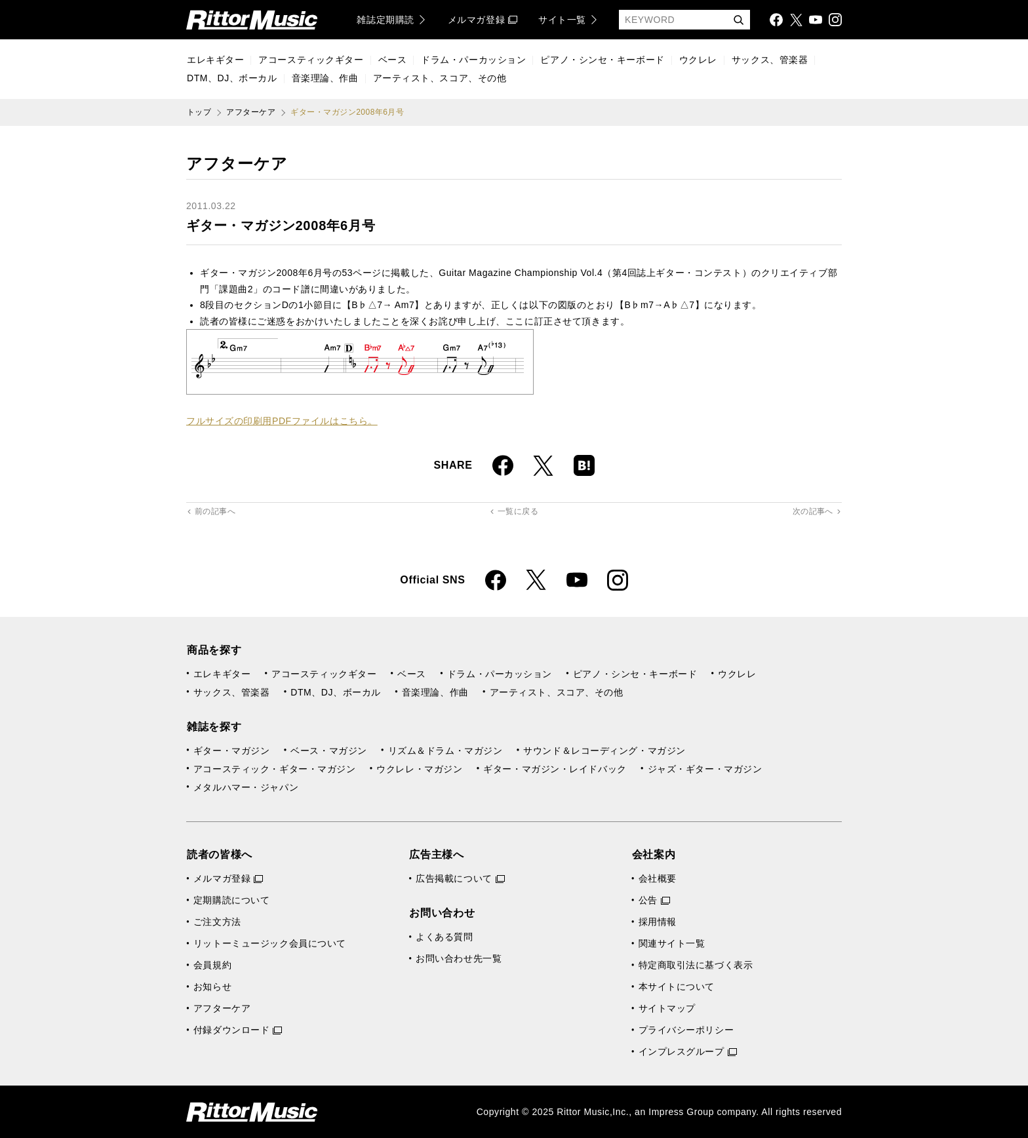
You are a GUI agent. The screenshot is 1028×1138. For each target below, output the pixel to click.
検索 (738, 20)
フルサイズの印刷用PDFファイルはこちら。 (282, 421)
